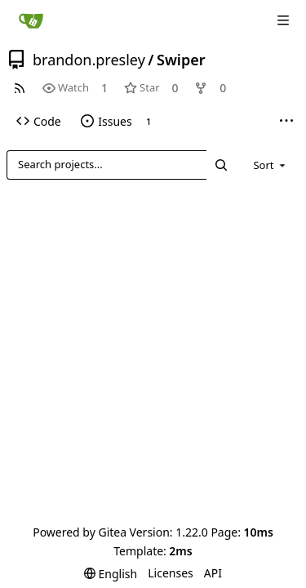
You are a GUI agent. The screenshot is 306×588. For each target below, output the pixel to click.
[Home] (31, 20)
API (213, 573)
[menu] (270, 165)
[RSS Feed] (20, 87)
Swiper (181, 59)
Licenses (170, 573)
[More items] (286, 122)
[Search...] (221, 164)
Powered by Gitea (79, 532)
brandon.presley (89, 59)
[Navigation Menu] (283, 20)
